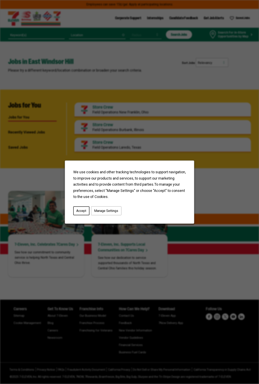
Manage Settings (106, 211)
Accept (81, 211)
